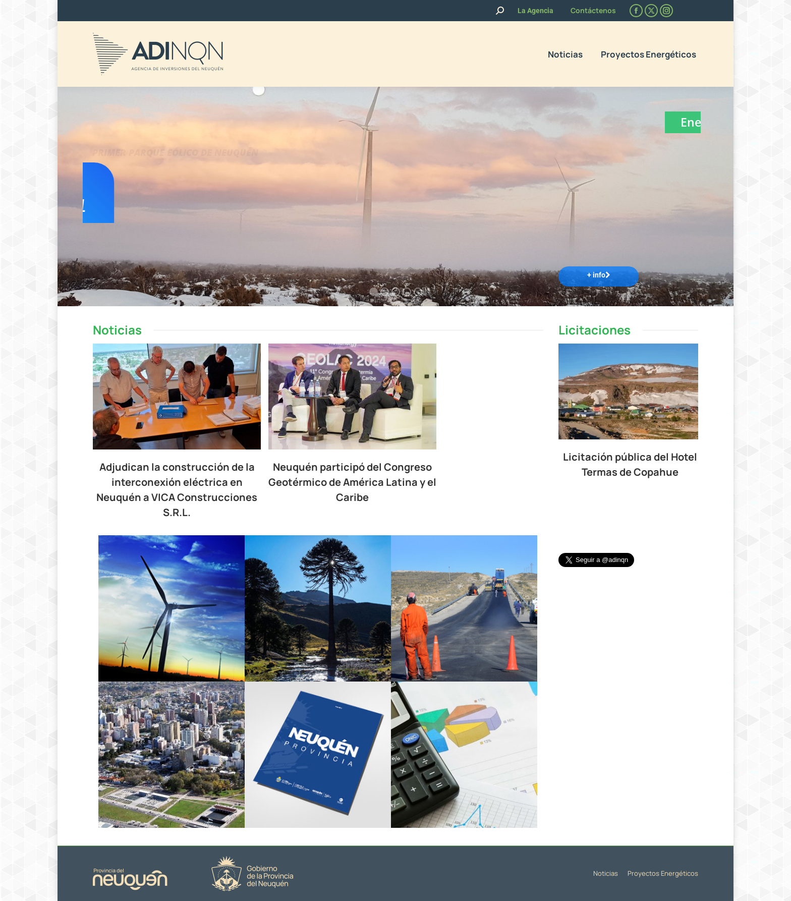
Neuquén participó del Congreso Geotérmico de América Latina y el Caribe (419, 482)
